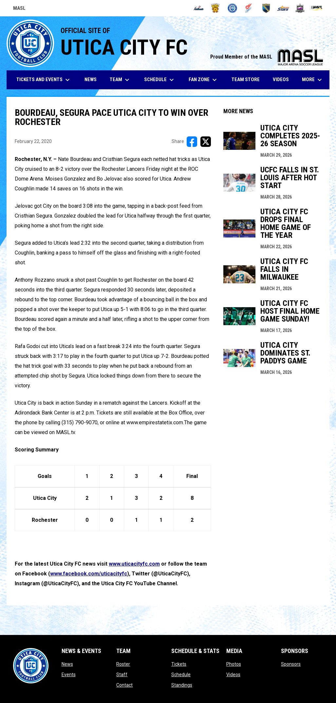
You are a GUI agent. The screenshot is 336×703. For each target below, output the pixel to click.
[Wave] (317, 8)
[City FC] (232, 8)
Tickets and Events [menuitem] (43, 80)
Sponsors (291, 664)
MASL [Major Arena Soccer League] (19, 9)
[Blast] (215, 8)
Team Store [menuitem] (248, 79)
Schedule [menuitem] (160, 80)
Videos (233, 674)
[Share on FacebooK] (192, 141)
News (67, 664)
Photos (233, 664)
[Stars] (283, 8)
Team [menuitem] (120, 80)
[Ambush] (199, 8)
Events (69, 674)
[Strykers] (300, 8)
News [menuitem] (90, 79)
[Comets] (249, 8)
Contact (124, 685)
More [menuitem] (313, 80)
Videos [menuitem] (281, 79)
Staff (121, 674)
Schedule (181, 674)
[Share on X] (205, 141)
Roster (123, 664)
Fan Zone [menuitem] (203, 80)
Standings (181, 685)
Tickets (178, 664)
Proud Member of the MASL (266, 57)
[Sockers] (266, 8)
